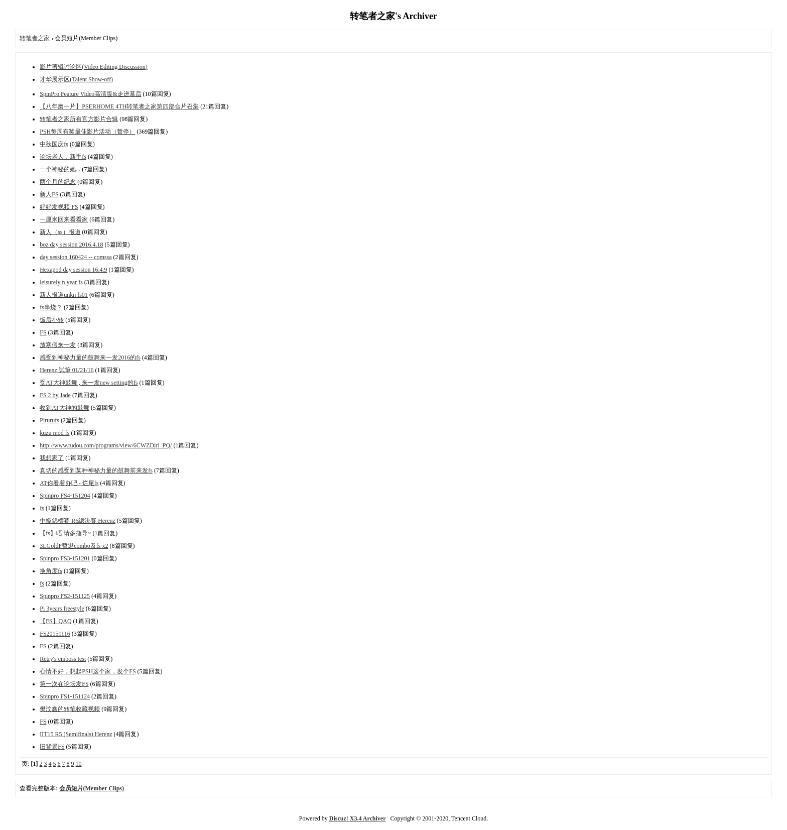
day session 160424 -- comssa (75, 257)
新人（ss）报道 (60, 231)
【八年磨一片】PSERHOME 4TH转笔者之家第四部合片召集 (119, 106)
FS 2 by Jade (55, 395)
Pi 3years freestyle (62, 608)
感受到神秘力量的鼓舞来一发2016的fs (90, 357)
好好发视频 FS (59, 206)
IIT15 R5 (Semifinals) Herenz (76, 734)
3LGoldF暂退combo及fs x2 (74, 545)
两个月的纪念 (58, 181)
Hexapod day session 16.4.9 (73, 269)
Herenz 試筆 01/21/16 (66, 370)
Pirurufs (49, 420)
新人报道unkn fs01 (64, 294)
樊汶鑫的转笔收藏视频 (70, 709)
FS (43, 332)
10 (79, 763)
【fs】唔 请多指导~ (65, 533)
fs (42, 508)
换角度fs (51, 570)
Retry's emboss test (63, 658)
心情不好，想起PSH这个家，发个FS (88, 671)
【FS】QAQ (55, 621)
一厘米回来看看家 (64, 219)
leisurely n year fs (61, 282)
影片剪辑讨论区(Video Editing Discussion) (94, 66)
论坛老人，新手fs (63, 156)
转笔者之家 (35, 38)
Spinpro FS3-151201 (65, 558)
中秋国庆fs (54, 144)
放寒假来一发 (58, 344)
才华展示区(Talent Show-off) (76, 79)
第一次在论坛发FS (64, 683)
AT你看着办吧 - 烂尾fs (69, 483)
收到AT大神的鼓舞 (64, 407)
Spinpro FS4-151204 (65, 495)
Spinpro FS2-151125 (65, 596)
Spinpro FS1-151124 (65, 696)
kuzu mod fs (54, 432)
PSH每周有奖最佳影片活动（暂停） (87, 131)
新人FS (49, 194)
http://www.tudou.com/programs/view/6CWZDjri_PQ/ (106, 445)
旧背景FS (52, 746)
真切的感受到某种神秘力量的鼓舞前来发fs (96, 470)
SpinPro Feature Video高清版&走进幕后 (90, 93)
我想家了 (52, 457)
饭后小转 (52, 319)
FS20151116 (55, 633)
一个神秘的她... (60, 169)
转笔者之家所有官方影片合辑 (79, 119)
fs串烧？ (51, 307)
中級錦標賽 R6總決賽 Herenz (77, 520)
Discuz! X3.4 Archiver (357, 818)
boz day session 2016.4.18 (71, 244)
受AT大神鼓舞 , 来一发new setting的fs (89, 382)
